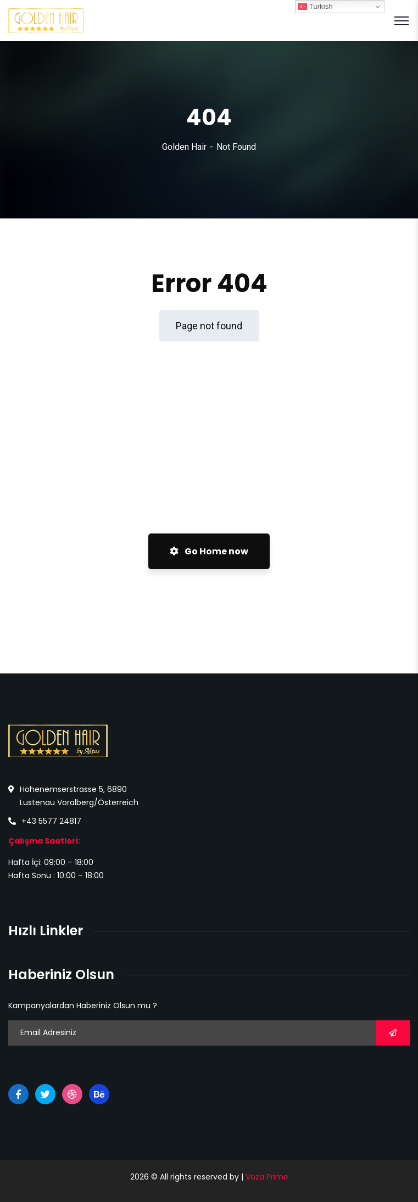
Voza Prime (267, 1176)
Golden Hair (184, 147)
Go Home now (209, 551)
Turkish (315, 6)
